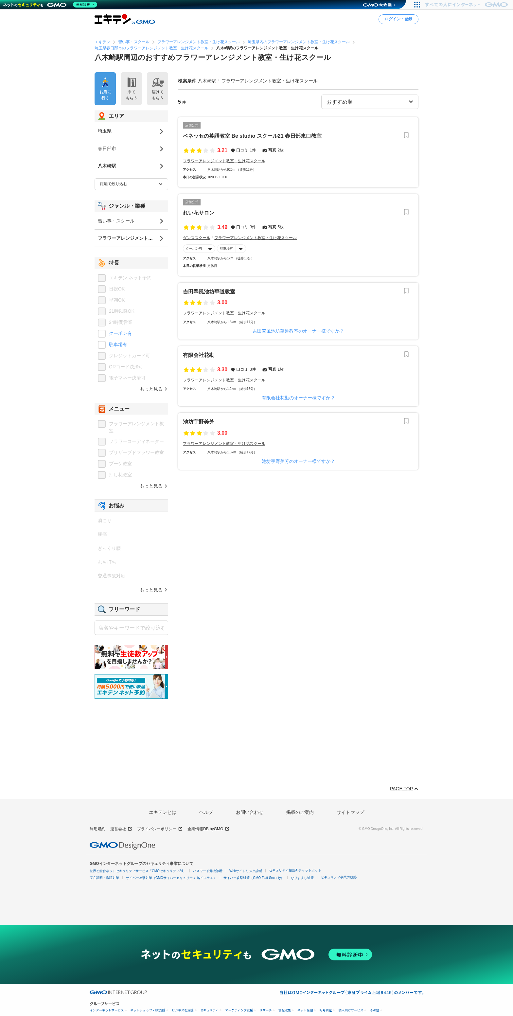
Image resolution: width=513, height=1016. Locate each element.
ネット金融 (305, 1010)
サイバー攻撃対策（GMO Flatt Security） (253, 878)
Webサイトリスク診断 (245, 871)
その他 (374, 1010)
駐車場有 (226, 248)
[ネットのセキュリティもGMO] (50, 4)
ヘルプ (206, 812)
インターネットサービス (107, 1010)
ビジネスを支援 (183, 1010)
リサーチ (265, 1010)
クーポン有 (194, 248)
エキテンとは (162, 812)
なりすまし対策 (302, 878)
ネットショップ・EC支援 (148, 1010)
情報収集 (284, 1010)
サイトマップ (350, 812)
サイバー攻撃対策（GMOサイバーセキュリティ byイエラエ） (171, 878)
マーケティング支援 (239, 1010)
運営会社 (121, 829)
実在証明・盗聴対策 (104, 878)
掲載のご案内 (300, 812)
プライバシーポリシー (160, 829)
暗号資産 (325, 1010)
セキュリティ (209, 1010)
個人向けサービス (350, 1010)
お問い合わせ (249, 812)
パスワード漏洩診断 (207, 871)
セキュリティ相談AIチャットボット (295, 870)
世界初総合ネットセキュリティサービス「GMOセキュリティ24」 (138, 871)
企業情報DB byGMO (208, 829)
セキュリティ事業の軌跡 (339, 877)
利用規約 (97, 829)
